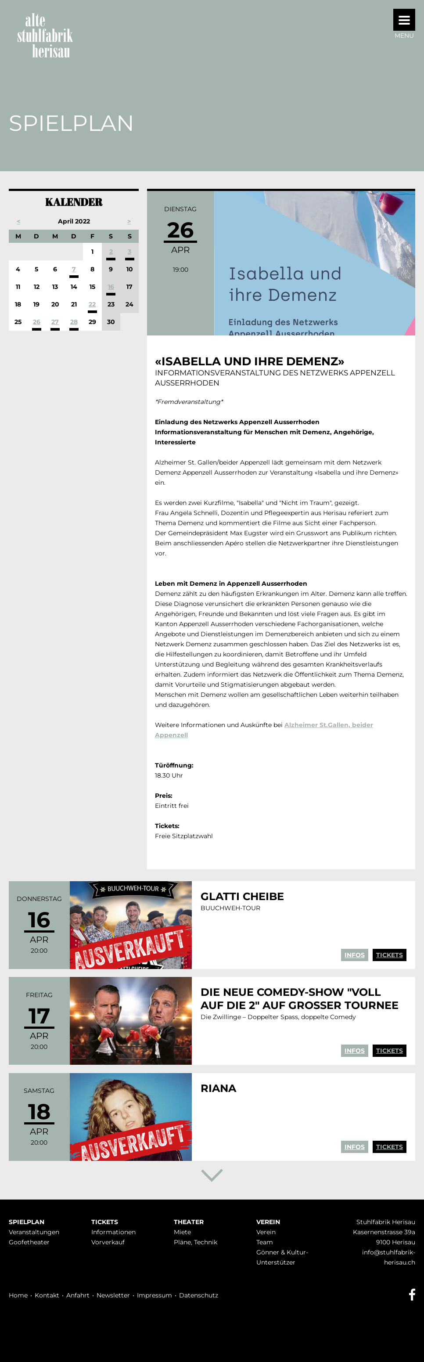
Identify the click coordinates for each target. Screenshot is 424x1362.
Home (18, 1295)
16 (111, 287)
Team (264, 1242)
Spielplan (26, 1222)
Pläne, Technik (195, 1242)
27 (55, 322)
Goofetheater (29, 1242)
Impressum (154, 1295)
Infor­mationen (113, 1232)
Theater (189, 1222)
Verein (268, 1222)
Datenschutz (198, 1295)
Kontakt (47, 1295)
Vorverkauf (108, 1242)
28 (74, 322)
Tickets (389, 955)
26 (36, 322)
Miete (182, 1232)
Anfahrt (78, 1295)
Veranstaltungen (34, 1232)
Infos (355, 955)
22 (92, 304)
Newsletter (113, 1295)
